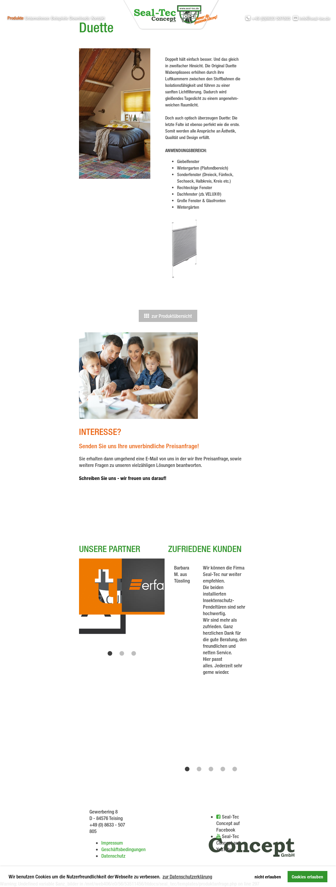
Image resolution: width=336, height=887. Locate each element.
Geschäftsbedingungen (123, 849)
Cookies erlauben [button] (307, 876)
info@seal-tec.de (311, 18)
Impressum (112, 843)
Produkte (15, 18)
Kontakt (98, 18)
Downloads (80, 18)
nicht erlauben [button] (268, 876)
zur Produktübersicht (168, 316)
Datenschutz (113, 856)
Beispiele (59, 18)
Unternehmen (37, 18)
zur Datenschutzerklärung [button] (187, 876)
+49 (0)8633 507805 (268, 18)
